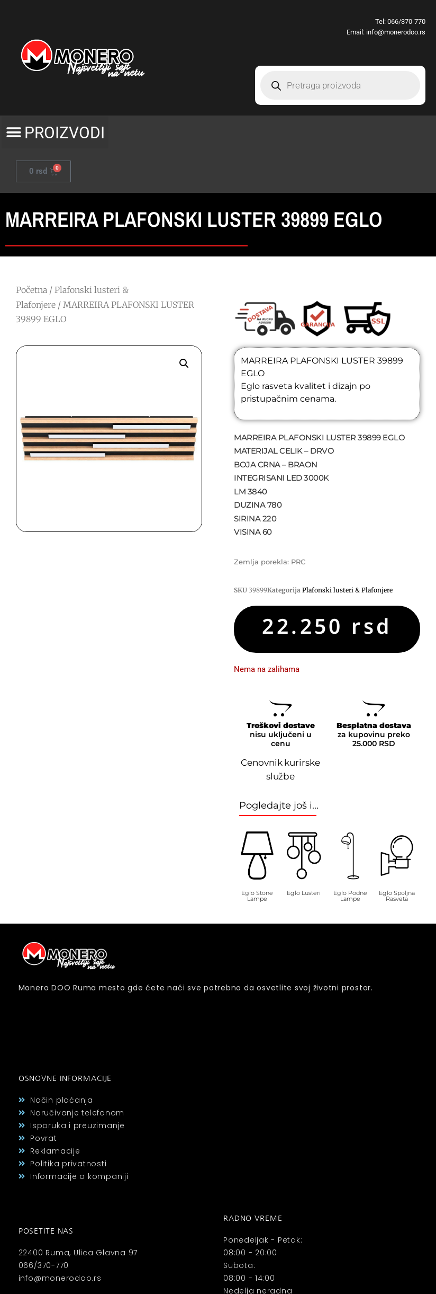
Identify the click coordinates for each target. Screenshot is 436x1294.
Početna (31, 290)
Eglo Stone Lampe (257, 895)
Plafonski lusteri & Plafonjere (347, 590)
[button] (55, 132)
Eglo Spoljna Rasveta (397, 895)
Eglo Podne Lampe (350, 895)
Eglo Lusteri (304, 893)
